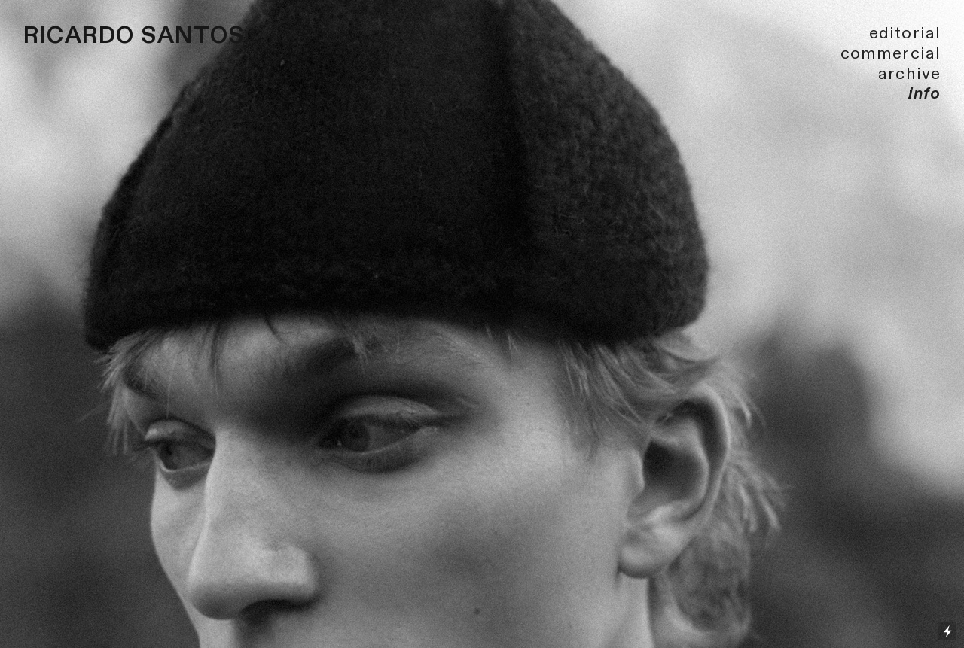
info (924, 93)
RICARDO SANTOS (134, 35)
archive (909, 73)
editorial (905, 33)
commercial (890, 53)
